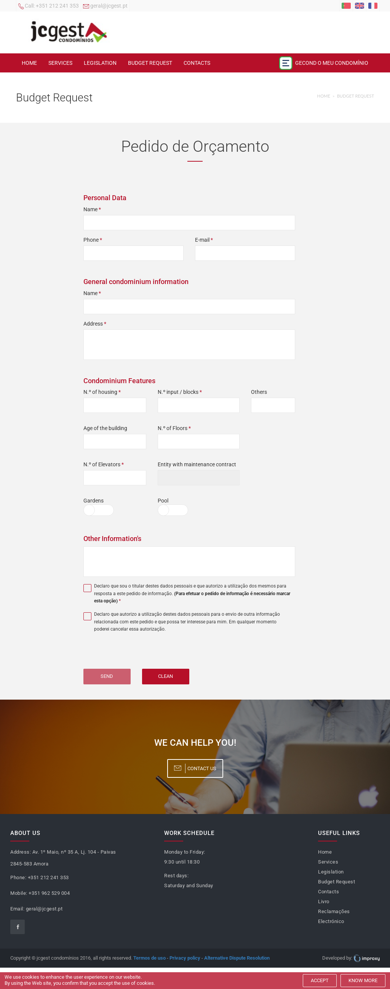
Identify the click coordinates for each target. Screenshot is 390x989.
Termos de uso (149, 958)
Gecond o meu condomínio (323, 63)
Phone (92, 240)
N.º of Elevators (103, 464)
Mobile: (18, 893)
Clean (165, 676)
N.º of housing (102, 392)
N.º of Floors (174, 428)
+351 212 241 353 (48, 6)
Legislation (100, 63)
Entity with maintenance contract (197, 464)
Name (92, 209)
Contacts (197, 63)
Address (94, 324)
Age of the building (105, 428)
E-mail (204, 240)
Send (107, 676)
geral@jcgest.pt (105, 6)
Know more (362, 980)
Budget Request (150, 63)
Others (259, 392)
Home (29, 63)
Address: (20, 852)
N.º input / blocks (180, 392)
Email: (17, 909)
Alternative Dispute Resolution (237, 958)
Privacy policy (184, 958)
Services (60, 63)
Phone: (18, 877)
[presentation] (135, 654)
